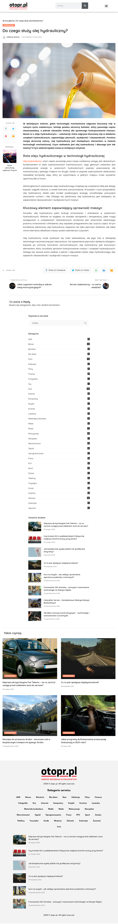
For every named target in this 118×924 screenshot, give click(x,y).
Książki (31, 404)
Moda (30, 429)
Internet (31, 394)
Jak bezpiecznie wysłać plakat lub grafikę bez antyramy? (54, 864)
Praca (30, 459)
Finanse (31, 374)
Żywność (32, 509)
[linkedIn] (104, 271)
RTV (30, 464)
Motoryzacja (8, 26)
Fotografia (33, 379)
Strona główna (8, 21)
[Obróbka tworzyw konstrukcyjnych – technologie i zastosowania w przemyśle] (34, 616)
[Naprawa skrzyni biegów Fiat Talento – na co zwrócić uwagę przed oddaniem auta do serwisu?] (34, 527)
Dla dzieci (32, 355)
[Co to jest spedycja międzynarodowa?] (34, 565)
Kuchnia (31, 409)
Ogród (31, 449)
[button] (106, 6)
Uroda (31, 489)
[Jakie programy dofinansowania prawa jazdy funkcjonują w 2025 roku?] (88, 716)
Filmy (30, 369)
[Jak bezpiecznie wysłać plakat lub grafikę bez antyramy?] (34, 552)
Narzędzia (32, 439)
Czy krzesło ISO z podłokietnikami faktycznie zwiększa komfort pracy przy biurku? (66, 851)
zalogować (25, 305)
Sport (30, 469)
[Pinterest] (6, 137)
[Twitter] (13, 129)
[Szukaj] (85, 5)
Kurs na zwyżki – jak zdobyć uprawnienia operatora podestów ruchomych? (62, 890)
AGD (30, 340)
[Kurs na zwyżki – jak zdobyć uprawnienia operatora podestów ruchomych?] (34, 578)
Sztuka (31, 474)
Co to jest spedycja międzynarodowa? (61, 564)
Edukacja (32, 365)
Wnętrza (31, 494)
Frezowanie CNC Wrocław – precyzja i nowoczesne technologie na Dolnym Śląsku (65, 902)
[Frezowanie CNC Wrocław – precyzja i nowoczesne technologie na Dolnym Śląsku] (34, 591)
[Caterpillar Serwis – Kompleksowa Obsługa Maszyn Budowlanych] (34, 604)
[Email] (13, 137)
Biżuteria (32, 350)
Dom (30, 360)
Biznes (31, 345)
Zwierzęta (32, 504)
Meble (30, 424)
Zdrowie (31, 499)
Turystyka (32, 484)
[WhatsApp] (96, 271)
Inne (30, 389)
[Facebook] (6, 129)
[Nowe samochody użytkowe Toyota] (9, 157)
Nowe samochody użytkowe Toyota (10, 168)
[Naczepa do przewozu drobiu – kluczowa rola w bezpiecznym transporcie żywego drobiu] (30, 716)
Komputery (33, 399)
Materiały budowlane (37, 419)
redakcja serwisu (13, 37)
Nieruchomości (34, 444)
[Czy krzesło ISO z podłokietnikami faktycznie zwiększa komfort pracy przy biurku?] (34, 540)
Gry (29, 384)
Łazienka (32, 414)
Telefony (31, 479)
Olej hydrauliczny (32, 161)
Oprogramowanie (35, 454)
